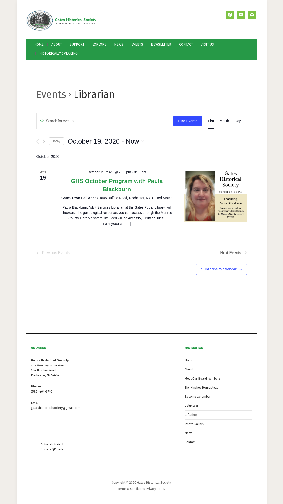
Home (39, 44)
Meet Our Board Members (202, 378)
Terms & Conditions (131, 489)
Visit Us (207, 44)
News (118, 44)
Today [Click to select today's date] (56, 141)
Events (137, 44)
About (56, 44)
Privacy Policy (155, 489)
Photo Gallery (194, 424)
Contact (186, 44)
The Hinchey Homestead (201, 387)
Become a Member (198, 396)
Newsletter (161, 44)
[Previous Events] (37, 141)
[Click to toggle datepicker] (106, 141)
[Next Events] (44, 141)
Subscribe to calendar (218, 269)
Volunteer (191, 405)
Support (77, 44)
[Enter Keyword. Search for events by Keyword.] (105, 121)
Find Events (187, 121)
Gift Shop (191, 415)
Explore (99, 44)
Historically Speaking (58, 54)
